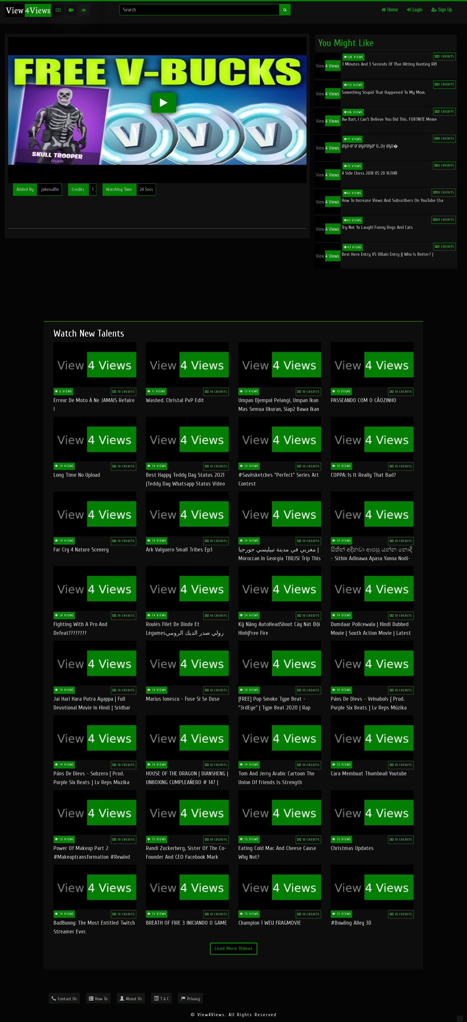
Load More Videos (234, 948)
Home (389, 10)
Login (414, 10)
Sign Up (441, 10)
